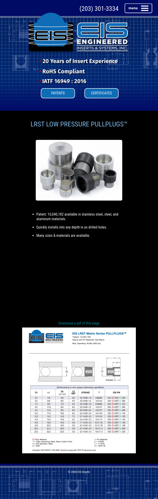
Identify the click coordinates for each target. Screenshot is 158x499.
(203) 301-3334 (98, 9)
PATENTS (58, 93)
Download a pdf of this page (79, 323)
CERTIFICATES (101, 93)
